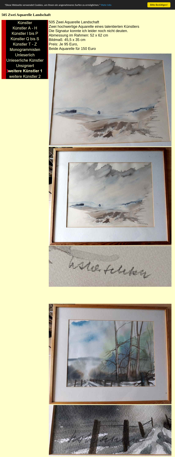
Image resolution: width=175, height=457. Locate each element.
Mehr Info (106, 5)
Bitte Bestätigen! (159, 4)
